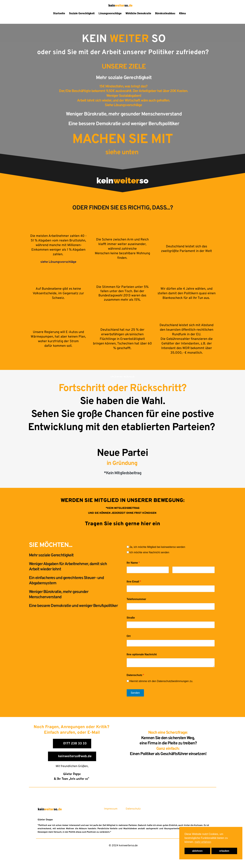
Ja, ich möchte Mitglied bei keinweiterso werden (156, 547)
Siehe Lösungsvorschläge (124, 105)
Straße (131, 617)
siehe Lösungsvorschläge (58, 262)
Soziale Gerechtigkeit (82, 13)
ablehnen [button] (197, 851)
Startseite (59, 13)
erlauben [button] (224, 851)
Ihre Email (134, 581)
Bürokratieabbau (165, 13)
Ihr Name (133, 562)
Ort (129, 636)
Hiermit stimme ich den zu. (160, 681)
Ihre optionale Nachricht (142, 654)
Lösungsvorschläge (110, 13)
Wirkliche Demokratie (138, 13)
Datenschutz (135, 675)
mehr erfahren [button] (203, 842)
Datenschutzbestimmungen (173, 681)
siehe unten (122, 152)
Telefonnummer (136, 599)
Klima (182, 13)
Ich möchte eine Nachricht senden (148, 552)
